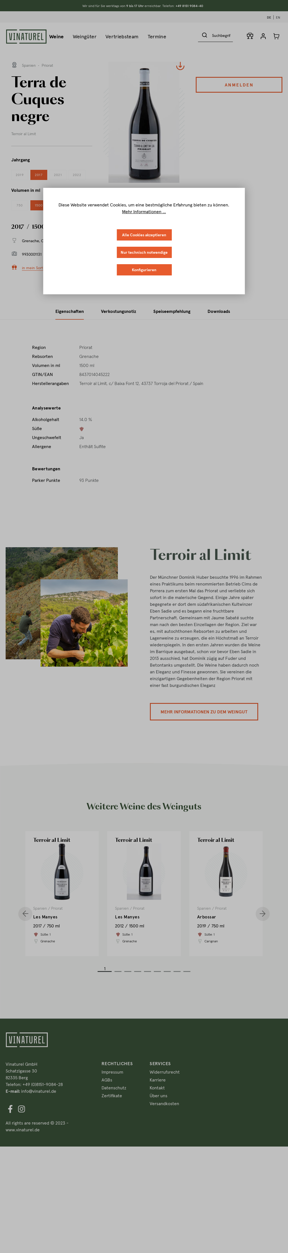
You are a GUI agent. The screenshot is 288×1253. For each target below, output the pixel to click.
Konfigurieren (144, 269)
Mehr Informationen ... (144, 211)
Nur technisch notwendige (144, 252)
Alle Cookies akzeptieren (144, 234)
